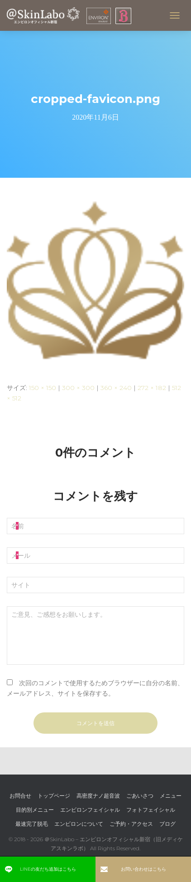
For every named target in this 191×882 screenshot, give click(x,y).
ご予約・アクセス (131, 823)
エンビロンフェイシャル (90, 809)
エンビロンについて (78, 823)
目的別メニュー (35, 809)
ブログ (167, 823)
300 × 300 (78, 388)
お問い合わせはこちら (133, 869)
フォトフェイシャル (150, 809)
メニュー (170, 795)
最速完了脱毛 (31, 823)
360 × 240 (116, 388)
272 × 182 (152, 388)
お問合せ (20, 795)
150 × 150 (42, 388)
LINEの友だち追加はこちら (40, 869)
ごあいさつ (139, 795)
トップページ (54, 795)
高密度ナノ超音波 (98, 795)
